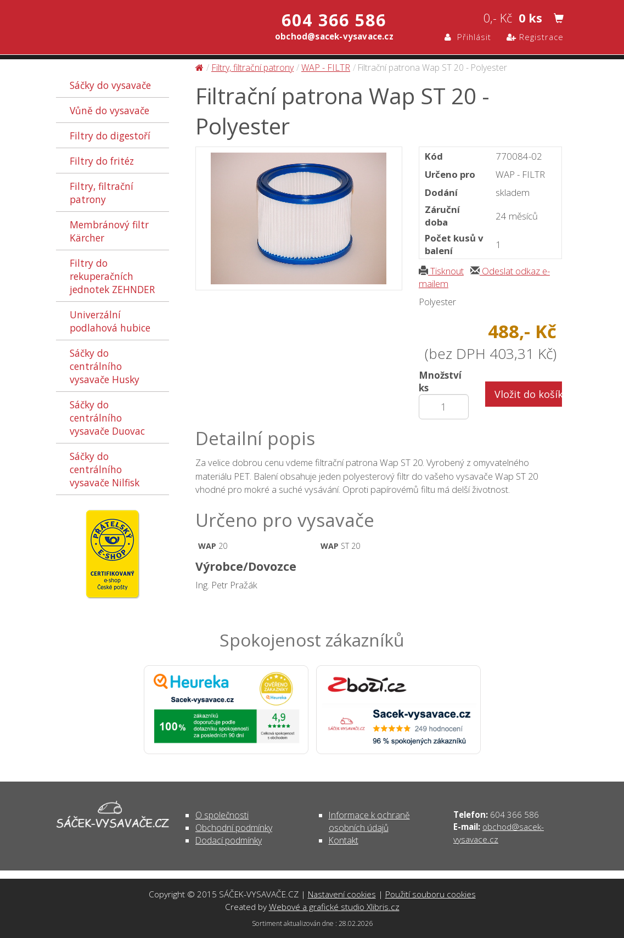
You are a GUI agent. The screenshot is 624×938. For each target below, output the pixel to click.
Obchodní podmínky (233, 828)
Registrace (535, 36)
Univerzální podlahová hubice (110, 321)
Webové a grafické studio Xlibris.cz (334, 907)
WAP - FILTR (325, 67)
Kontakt (343, 840)
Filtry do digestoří (110, 135)
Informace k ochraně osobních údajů (369, 821)
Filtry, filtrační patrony (101, 192)
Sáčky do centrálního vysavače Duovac (107, 417)
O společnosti (222, 815)
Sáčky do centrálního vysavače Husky (104, 366)
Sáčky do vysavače (110, 85)
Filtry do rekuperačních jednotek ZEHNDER (112, 276)
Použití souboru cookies (430, 894)
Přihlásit (468, 36)
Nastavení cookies (342, 894)
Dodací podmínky (228, 840)
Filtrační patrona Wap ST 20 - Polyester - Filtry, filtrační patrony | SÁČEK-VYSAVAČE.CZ (171, 26)
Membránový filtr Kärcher (109, 231)
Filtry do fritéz (102, 160)
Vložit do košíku (528, 394)
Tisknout (441, 271)
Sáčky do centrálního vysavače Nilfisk (104, 469)
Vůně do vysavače (109, 110)
